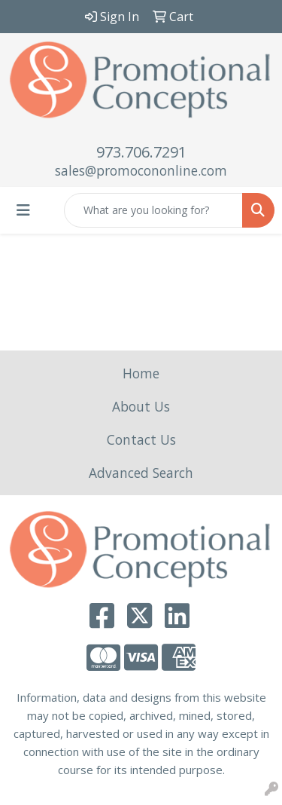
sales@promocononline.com (141, 170)
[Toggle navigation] (23, 210)
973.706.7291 (141, 152)
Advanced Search (141, 473)
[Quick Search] (153, 210)
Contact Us (141, 439)
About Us (141, 406)
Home (141, 373)
